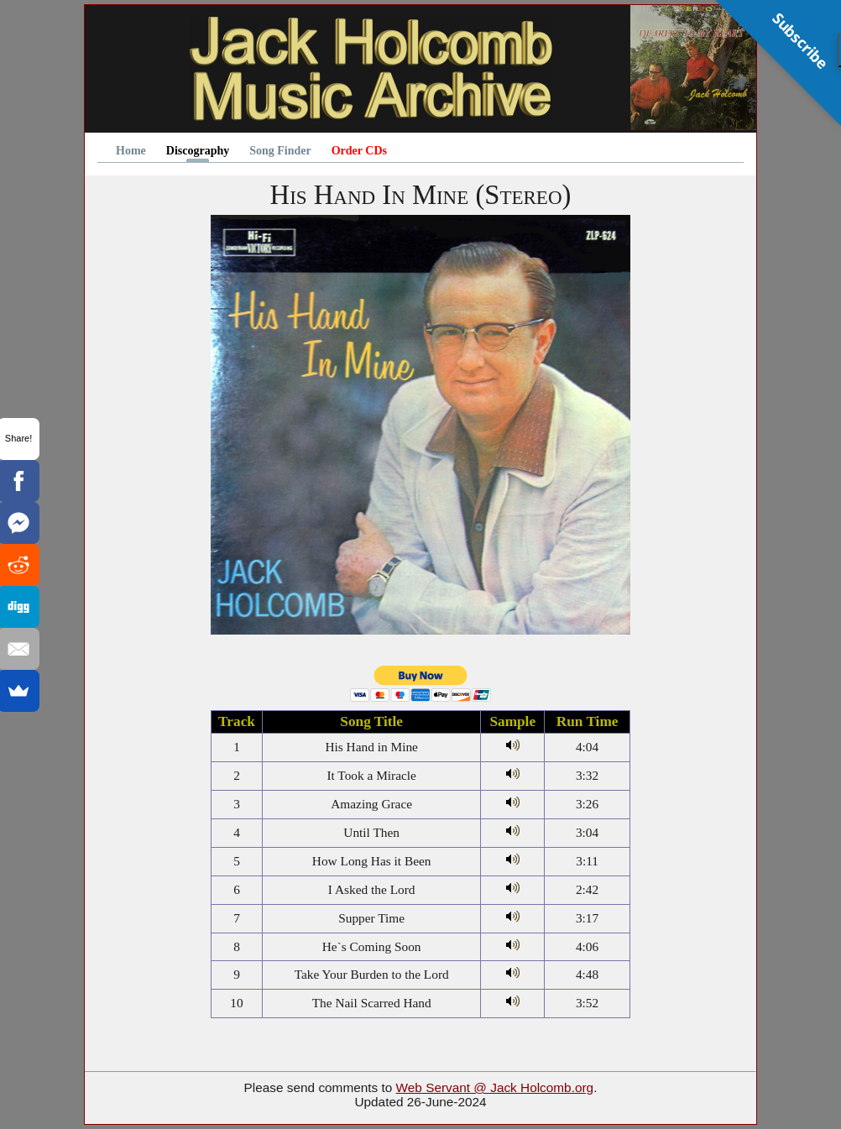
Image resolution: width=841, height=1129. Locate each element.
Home (131, 151)
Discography (197, 151)
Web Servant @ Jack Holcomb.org (495, 1087)
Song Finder (280, 151)
